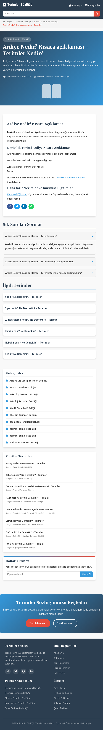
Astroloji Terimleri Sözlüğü (21, 401)
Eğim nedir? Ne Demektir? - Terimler (25, 520)
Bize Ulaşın (59, 688)
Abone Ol (86, 574)
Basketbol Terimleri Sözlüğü (22, 442)
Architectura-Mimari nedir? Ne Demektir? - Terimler (33, 486)
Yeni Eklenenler (65, 623)
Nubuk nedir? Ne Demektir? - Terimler (27, 342)
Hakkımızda (59, 673)
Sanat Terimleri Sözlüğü (16, 708)
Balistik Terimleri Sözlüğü (21, 428)
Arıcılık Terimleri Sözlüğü (21, 387)
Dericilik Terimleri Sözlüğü (46, 22)
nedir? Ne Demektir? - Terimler (23, 296)
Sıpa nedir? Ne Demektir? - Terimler (26, 308)
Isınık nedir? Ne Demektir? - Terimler (27, 331)
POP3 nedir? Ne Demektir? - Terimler (25, 544)
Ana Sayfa (75, 5)
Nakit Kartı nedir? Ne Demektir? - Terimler (27, 498)
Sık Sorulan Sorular (63, 693)
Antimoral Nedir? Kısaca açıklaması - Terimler (30, 509)
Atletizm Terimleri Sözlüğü (21, 415)
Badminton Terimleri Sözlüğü (22, 422)
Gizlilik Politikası (62, 698)
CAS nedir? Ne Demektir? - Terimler (24, 532)
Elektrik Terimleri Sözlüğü (17, 698)
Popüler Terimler (62, 668)
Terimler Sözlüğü (23, 22)
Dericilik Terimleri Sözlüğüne (70, 177)
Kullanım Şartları (62, 703)
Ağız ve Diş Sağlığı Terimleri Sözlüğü (26, 380)
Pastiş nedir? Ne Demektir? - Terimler (25, 463)
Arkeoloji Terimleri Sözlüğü (22, 394)
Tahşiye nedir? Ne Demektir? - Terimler (26, 475)
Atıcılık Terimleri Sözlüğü (20, 408)
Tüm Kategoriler (38, 623)
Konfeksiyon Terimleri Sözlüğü (20, 703)
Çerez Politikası (61, 708)
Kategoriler (92, 5)
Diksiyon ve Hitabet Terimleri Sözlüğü (23, 688)
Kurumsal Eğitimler (17, 194)
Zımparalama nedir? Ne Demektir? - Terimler (32, 319)
